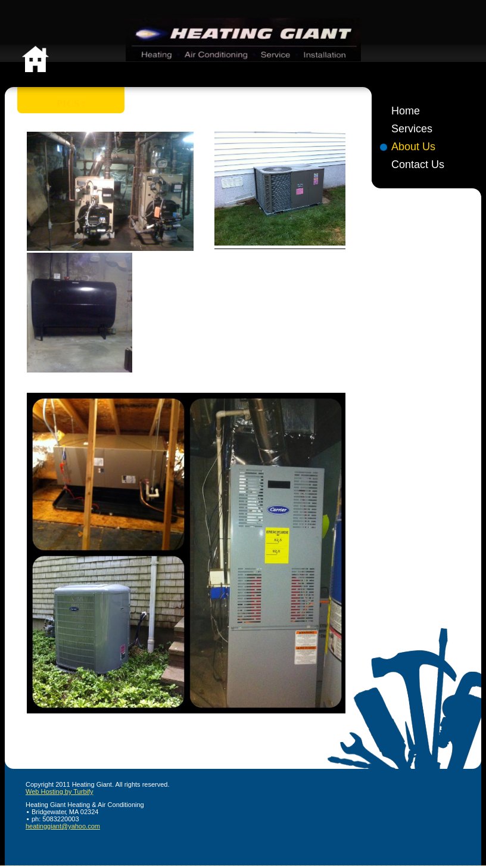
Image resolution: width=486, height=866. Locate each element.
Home (405, 111)
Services (411, 129)
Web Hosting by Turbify (60, 791)
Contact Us (417, 164)
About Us (413, 147)
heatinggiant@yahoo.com (63, 826)
